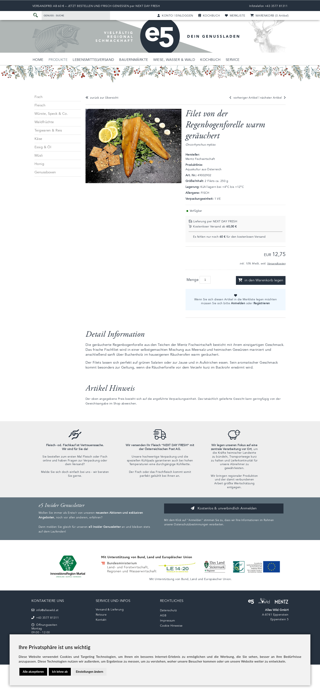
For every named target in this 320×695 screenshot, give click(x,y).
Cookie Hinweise (171, 626)
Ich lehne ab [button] (60, 671)
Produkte (58, 59)
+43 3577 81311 (276, 6)
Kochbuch (210, 59)
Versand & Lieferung (110, 609)
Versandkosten (276, 263)
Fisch (38, 97)
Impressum (167, 621)
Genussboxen (45, 172)
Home (38, 59)
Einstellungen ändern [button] (89, 671)
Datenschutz (168, 610)
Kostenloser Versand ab (213, 226)
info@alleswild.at (45, 610)
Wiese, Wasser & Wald (174, 59)
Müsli (38, 155)
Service (233, 59)
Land (193, 579)
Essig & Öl (42, 147)
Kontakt (101, 620)
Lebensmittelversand (93, 59)
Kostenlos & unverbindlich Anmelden (224, 508)
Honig (39, 163)
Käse (38, 138)
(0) (269, 16)
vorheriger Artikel (244, 98)
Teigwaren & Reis (48, 130)
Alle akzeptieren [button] (33, 671)
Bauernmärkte (133, 59)
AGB (163, 615)
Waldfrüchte (44, 122)
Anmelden (238, 303)
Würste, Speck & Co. (51, 113)
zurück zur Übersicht (102, 98)
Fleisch (39, 105)
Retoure (101, 615)
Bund (185, 579)
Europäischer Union (217, 579)
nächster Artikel (273, 98)
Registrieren (261, 303)
